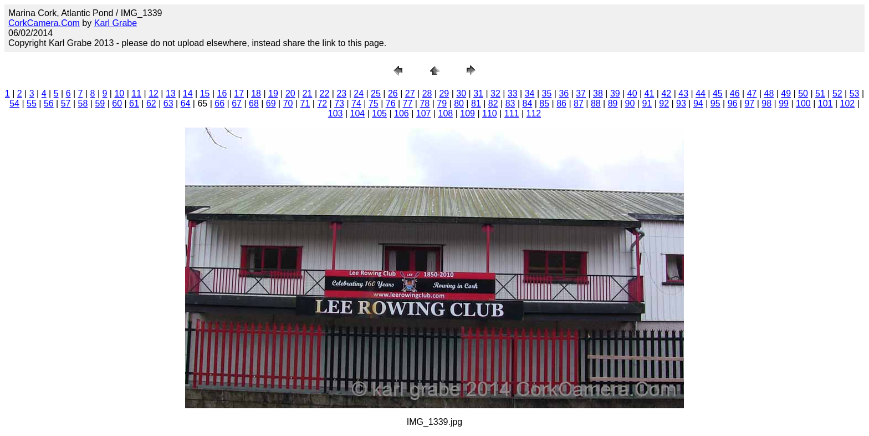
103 (335, 113)
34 (530, 93)
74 (356, 103)
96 (733, 103)
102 (847, 103)
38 (598, 93)
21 (308, 93)
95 (715, 103)
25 (376, 93)
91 (647, 103)
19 (273, 93)
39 (615, 93)
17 (239, 93)
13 (171, 93)
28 (427, 93)
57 (66, 103)
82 (493, 103)
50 (803, 93)
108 (445, 113)
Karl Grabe (115, 23)
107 (423, 113)
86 (561, 103)
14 (188, 93)
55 (32, 103)
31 (478, 93)
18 (256, 93)
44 (701, 93)
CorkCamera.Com (44, 23)
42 (666, 93)
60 (117, 103)
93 (681, 103)
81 (476, 103)
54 (14, 103)
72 (322, 103)
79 (442, 103)
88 (596, 103)
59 (100, 103)
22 (325, 93)
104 (357, 113)
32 (495, 93)
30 (461, 93)
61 (134, 103)
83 (510, 103)
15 (205, 93)
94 (698, 103)
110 (489, 113)
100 (803, 103)
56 (49, 103)
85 (544, 103)
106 (401, 113)
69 (271, 103)
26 (393, 93)
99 (784, 103)
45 (718, 93)
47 (752, 93)
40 (632, 93)
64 (186, 103)
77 (408, 103)
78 (425, 103)
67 (237, 103)
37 (581, 93)
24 (359, 93)
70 (288, 103)
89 (613, 103)
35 (547, 93)
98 (766, 103)
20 (290, 93)
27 (410, 93)
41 (650, 93)
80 (459, 103)
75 (374, 103)
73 (339, 103)
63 (168, 103)
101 (825, 103)
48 (769, 93)
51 (820, 93)
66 (219, 103)
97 (749, 103)
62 (151, 103)
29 (444, 93)
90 (630, 103)
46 (735, 93)
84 (528, 103)
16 (222, 93)
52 (837, 93)
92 (664, 103)
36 (564, 93)
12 (154, 93)
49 (786, 93)
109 (467, 113)
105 (379, 113)
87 (579, 103)
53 (855, 93)
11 (136, 93)
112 (533, 113)
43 (683, 93)
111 (511, 113)
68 (254, 103)
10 (119, 93)
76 (391, 103)
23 (341, 93)
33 (513, 93)
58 (83, 103)
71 (305, 103)
